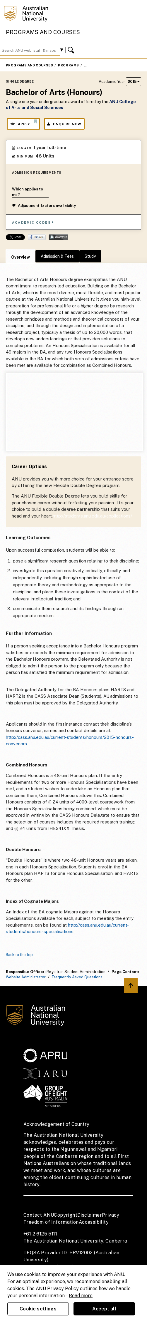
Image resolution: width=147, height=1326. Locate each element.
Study (90, 256)
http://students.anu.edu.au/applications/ (92, 515)
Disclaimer (89, 1215)
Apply (23, 122)
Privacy (110, 1215)
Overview (20, 257)
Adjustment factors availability (44, 205)
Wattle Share (58, 237)
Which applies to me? (27, 192)
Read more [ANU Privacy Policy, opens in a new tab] (81, 1295)
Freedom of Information (51, 1222)
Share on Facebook (37, 237)
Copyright (65, 1215)
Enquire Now (64, 124)
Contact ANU (38, 1215)
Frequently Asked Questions (77, 977)
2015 (133, 81)
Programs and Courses (43, 32)
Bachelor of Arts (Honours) (112, 65)
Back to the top (19, 954)
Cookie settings (38, 1309)
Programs (68, 65)
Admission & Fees (57, 256)
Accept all (104, 1309)
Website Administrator (26, 977)
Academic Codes (33, 222)
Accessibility (94, 1222)
